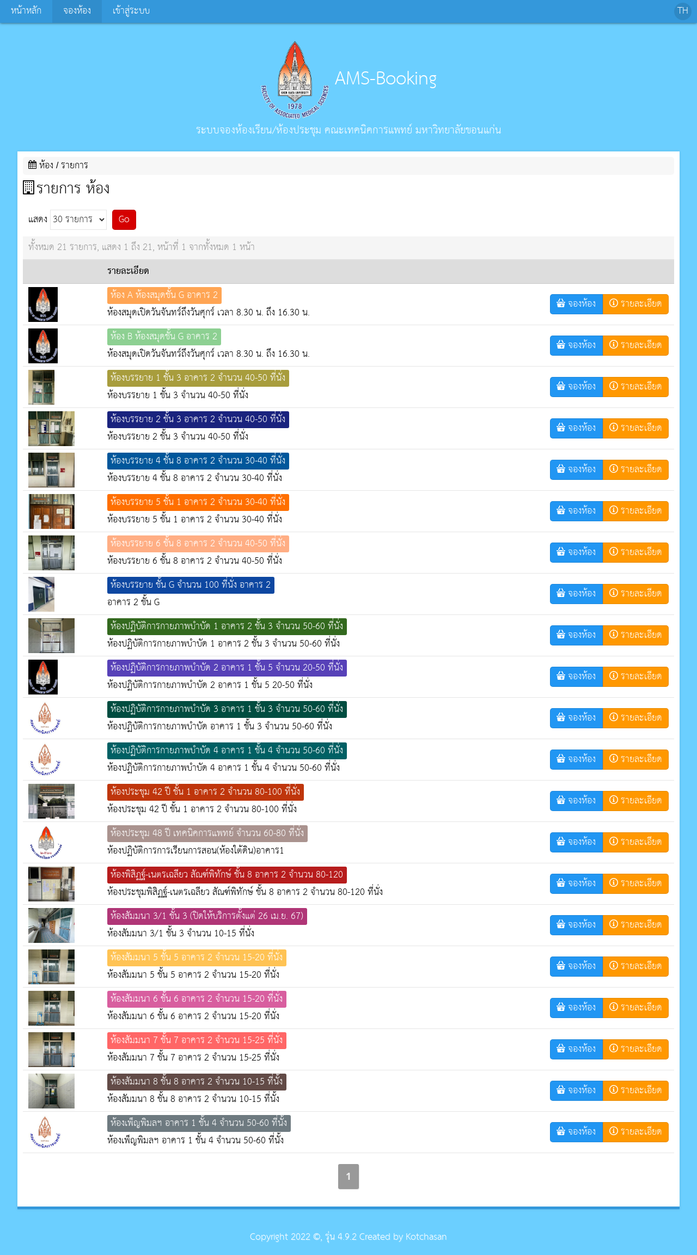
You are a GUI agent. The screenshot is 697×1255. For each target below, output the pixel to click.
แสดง (67, 220)
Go (124, 219)
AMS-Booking (348, 79)
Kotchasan (426, 1237)
